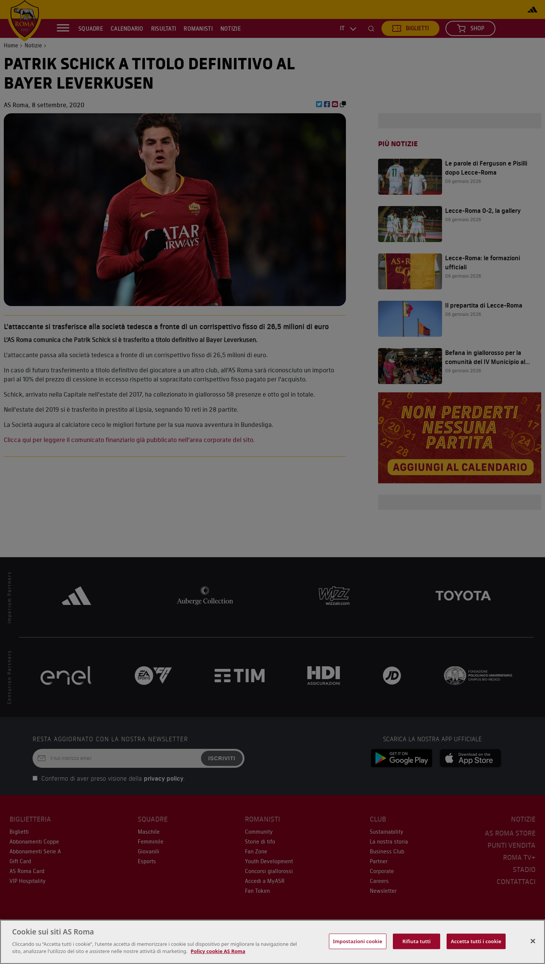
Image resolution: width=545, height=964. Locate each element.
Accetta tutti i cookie (476, 940)
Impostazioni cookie (357, 940)
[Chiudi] (533, 941)
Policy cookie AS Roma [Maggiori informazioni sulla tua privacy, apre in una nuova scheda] (218, 951)
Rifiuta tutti (416, 940)
